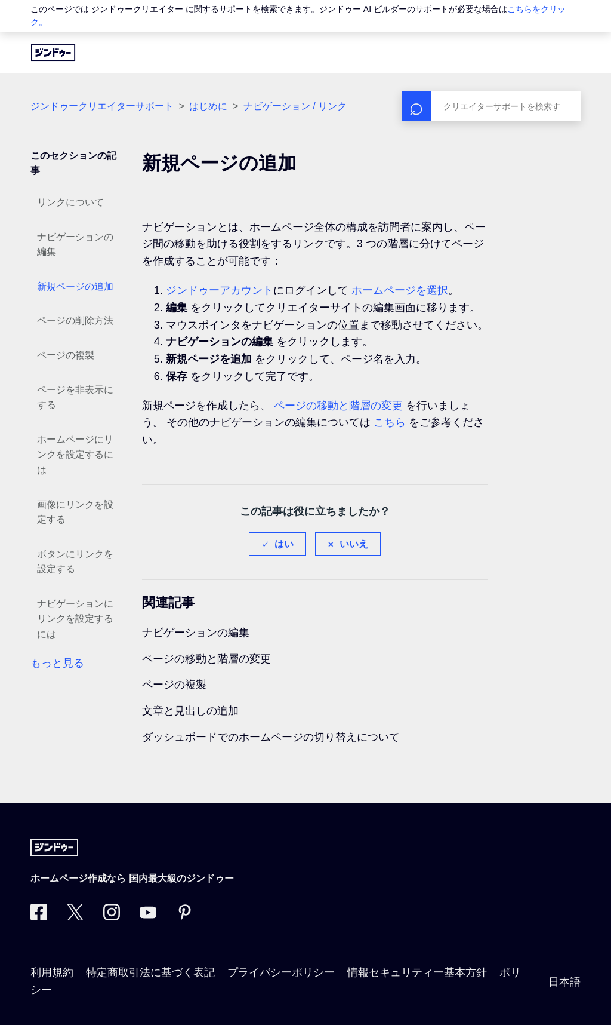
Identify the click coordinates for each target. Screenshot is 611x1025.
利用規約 (51, 972)
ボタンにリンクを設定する (75, 562)
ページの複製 (65, 355)
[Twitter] (75, 917)
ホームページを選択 (399, 290)
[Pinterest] (184, 917)
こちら (390, 422)
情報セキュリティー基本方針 (417, 972)
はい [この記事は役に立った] (284, 544)
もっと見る (57, 663)
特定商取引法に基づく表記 (150, 972)
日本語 (564, 982)
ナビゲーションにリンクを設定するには (75, 619)
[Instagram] (111, 917)
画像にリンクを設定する (75, 512)
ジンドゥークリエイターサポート (102, 106)
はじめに (208, 106)
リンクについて (70, 202)
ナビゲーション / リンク (295, 106)
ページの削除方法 (75, 320)
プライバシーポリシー (281, 972)
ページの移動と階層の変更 (338, 406)
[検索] (491, 106)
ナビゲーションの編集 (75, 244)
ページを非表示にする (75, 397)
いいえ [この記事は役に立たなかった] (354, 544)
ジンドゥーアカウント (219, 290)
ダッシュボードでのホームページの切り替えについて (271, 737)
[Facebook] (38, 917)
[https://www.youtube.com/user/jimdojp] (148, 917)
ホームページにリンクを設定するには (75, 454)
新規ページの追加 (75, 286)
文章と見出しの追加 (190, 711)
